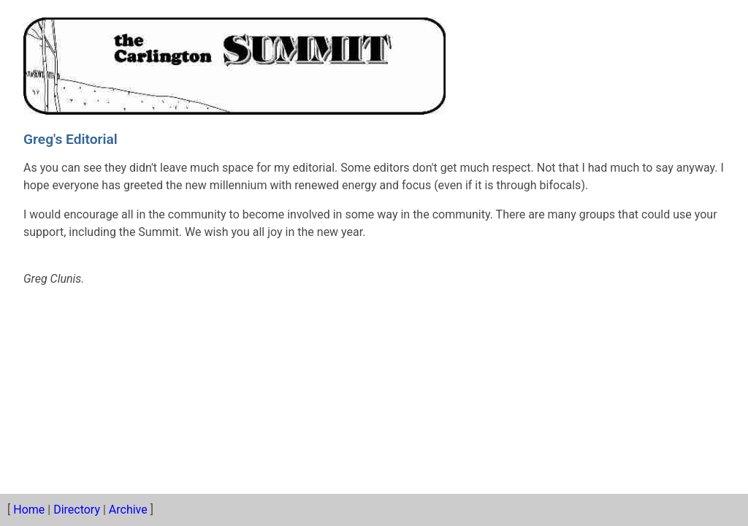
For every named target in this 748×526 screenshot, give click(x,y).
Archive (128, 510)
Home (29, 510)
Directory (76, 510)
